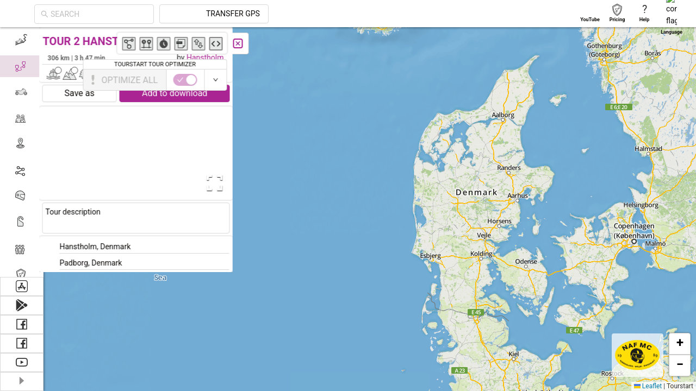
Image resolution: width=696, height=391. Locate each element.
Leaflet (648, 386)
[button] (438, 104)
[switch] (649, 80)
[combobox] (196, 14)
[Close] (242, 43)
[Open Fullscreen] (216, 183)
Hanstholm (209, 57)
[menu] (22, 152)
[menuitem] (21, 40)
